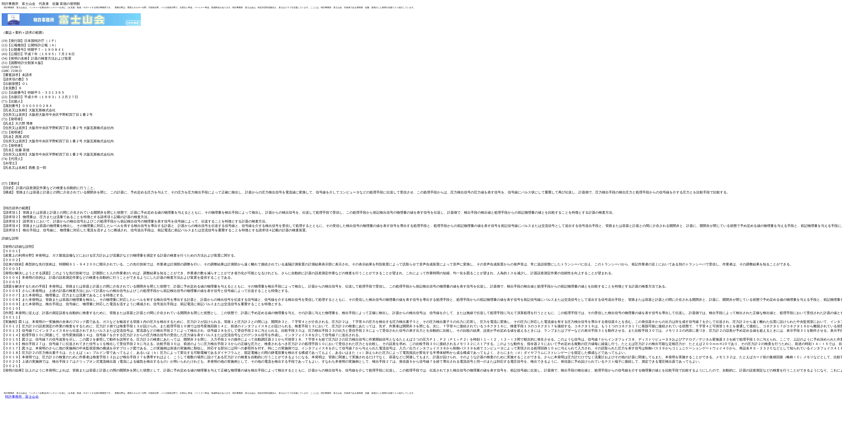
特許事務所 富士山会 (22, 396)
